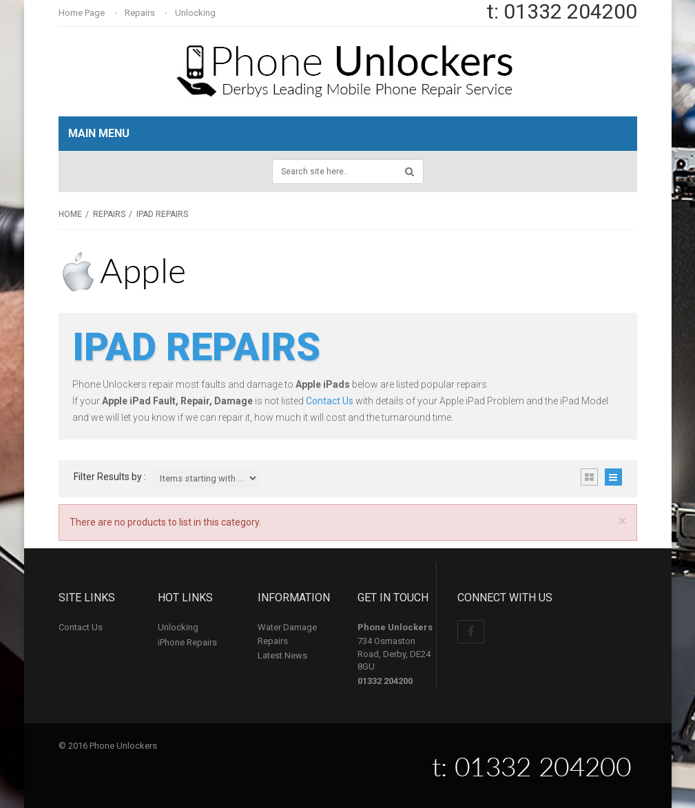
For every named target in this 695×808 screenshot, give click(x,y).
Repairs (141, 13)
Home (70, 214)
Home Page (83, 13)
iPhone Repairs (187, 642)
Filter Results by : (110, 477)
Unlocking (196, 13)
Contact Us (329, 400)
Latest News (282, 655)
